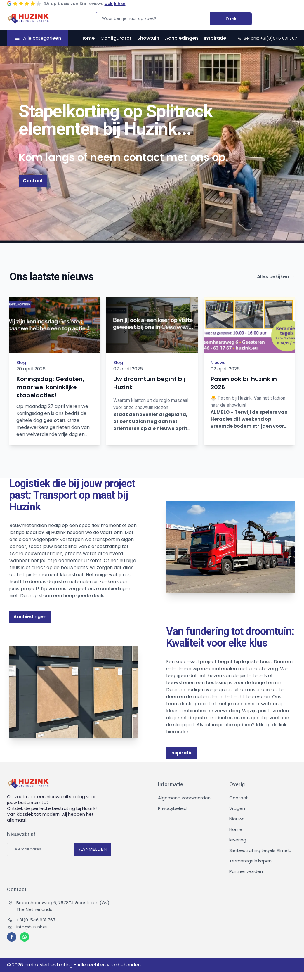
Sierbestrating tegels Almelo (260, 850)
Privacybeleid (172, 808)
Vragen (237, 808)
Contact (33, 180)
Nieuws (218, 362)
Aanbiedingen (181, 38)
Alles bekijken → (276, 276)
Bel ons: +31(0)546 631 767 (267, 38)
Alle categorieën (42, 38)
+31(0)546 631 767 (31, 920)
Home (88, 38)
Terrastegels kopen (250, 861)
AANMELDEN (93, 849)
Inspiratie (215, 38)
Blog (21, 362)
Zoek (231, 18)
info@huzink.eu (28, 927)
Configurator (115, 38)
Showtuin (148, 38)
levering (237, 840)
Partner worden (246, 871)
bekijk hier (115, 3)
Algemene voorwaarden (184, 798)
